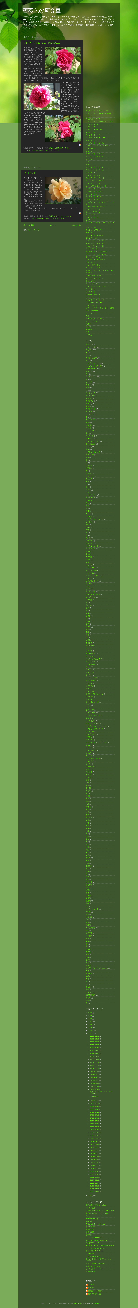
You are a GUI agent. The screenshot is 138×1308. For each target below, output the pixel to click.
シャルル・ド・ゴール (94, 197)
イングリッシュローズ (37, 150)
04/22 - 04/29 (94, 1147)
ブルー (88, 586)
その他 (88, 428)
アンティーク (90, 393)
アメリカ (89, 675)
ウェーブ (89, 683)
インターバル (90, 680)
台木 (87, 608)
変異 (87, 815)
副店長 (88, 796)
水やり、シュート (92, 909)
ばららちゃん (90, 664)
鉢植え (88, 976)
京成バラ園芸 (90, 1227)
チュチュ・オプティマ (94, 230)
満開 (87, 914)
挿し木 (88, 447)
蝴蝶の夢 (89, 1221)
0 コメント (69, 148)
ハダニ (88, 492)
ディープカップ (91, 713)
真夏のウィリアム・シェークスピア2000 (42, 43)
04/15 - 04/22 (94, 1150)
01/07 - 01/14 (94, 1192)
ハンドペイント (91, 495)
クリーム (89, 578)
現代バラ (89, 917)
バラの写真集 (90, 1208)
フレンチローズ (91, 750)
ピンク (88, 344)
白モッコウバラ (91, 321)
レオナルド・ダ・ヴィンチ (95, 300)
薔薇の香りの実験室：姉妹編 (96, 1205)
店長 (87, 839)
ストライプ (90, 699)
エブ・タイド (90, 148)
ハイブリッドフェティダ (94, 729)
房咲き (88, 527)
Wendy (88, 1216)
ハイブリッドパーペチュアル (96, 726)
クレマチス (90, 476)
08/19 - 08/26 (94, 1089)
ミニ (87, 361)
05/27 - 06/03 (94, 1133)
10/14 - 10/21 (94, 1065)
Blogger (96, 1303)
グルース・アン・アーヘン (95, 178)
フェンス (89, 745)
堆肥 (87, 809)
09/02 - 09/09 (94, 1083)
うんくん (89, 565)
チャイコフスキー (92, 227)
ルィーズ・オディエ (93, 297)
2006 (90, 1195)
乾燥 (87, 785)
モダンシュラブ (51, 150)
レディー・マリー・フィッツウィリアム (100, 308)
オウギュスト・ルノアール (95, 154)
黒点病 (88, 406)
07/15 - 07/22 (94, 1112)
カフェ (88, 162)
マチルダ (89, 273)
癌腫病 (88, 511)
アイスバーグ (90, 127)
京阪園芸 (89, 1235)
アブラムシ (90, 672)
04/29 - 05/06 (94, 1144)
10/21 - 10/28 (94, 1062)
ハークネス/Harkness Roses (95, 1248)
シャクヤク (90, 697)
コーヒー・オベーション (94, 189)
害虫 (87, 503)
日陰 (87, 863)
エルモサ (89, 151)
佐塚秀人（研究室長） (96, 1291)
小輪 (87, 831)
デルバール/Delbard (93, 1256)
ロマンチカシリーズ (93, 594)
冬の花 (88, 788)
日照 (87, 860)
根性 (87, 871)
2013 (90, 1016)
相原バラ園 (90, 1229)
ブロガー (89, 753)
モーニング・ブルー (93, 284)
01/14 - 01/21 (94, 1189)
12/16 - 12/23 (94, 1039)
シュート (89, 465)
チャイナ (89, 382)
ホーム (53, 225)
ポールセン (90, 766)
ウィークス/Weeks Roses (95, 1251)
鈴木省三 (89, 973)
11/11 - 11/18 (94, 1054)
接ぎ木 (88, 404)
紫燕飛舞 (89, 329)
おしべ (88, 648)
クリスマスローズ (92, 441)
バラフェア (90, 543)
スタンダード (90, 409)
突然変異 (89, 933)
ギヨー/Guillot (90, 1253)
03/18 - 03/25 (94, 1162)
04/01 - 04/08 (94, 1156)
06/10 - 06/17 (94, 1127)
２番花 (88, 640)
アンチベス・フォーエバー (95, 137)
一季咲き (89, 600)
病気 (87, 624)
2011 (90, 1021)
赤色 (87, 635)
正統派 (88, 895)
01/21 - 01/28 (94, 1186)
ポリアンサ (90, 455)
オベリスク (90, 686)
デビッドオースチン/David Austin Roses (100, 1245)
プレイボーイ (90, 262)
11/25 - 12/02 (94, 1048)
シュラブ (89, 479)
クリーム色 (90, 691)
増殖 (87, 812)
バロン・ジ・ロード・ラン (95, 246)
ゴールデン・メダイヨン (94, 191)
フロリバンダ (90, 347)
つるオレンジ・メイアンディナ (97, 111)
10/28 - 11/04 (94, 1059)
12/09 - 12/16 (94, 1042)
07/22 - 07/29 (94, 1109)
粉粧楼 (88, 324)
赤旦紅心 (89, 335)
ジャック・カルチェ (93, 199)
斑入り (88, 858)
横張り (88, 890)
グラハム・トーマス (93, 175)
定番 (87, 826)
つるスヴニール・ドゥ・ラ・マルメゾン (100, 113)
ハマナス (89, 584)
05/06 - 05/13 (94, 1141)
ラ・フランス (90, 289)
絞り (87, 938)
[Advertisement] (52, 159)
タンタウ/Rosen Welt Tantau (95, 1263)
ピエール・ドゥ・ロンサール (96, 251)
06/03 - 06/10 (94, 1130)
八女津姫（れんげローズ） (95, 319)
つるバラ (89, 350)
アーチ (88, 490)
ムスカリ (89, 774)
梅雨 (87, 879)
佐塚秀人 (91, 1288)
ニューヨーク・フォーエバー (96, 241)
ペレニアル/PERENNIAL (94, 1237)
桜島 (87, 877)
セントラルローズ (92, 702)
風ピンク (89, 987)
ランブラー (90, 522)
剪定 (87, 433)
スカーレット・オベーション (96, 207)
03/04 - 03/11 (94, 1168)
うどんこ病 (90, 395)
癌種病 (88, 925)
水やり (88, 621)
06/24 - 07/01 (94, 1121)
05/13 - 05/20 (94, 1139)
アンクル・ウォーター (94, 135)
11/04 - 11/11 (94, 1057)
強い (87, 844)
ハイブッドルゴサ (92, 723)
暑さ (87, 506)
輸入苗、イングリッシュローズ (97, 968)
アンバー (89, 398)
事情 (87, 422)
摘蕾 (87, 855)
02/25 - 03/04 (94, 1171)
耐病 (87, 941)
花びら (88, 949)
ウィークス (90, 573)
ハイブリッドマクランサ (94, 519)
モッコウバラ (90, 549)
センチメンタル (91, 215)
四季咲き (89, 557)
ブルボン (89, 425)
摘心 (87, 852)
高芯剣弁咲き (90, 995)
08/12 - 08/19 (94, 1100)
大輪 (87, 823)
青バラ (88, 538)
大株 (87, 613)
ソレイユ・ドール (92, 217)
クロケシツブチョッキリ (94, 694)
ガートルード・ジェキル (94, 167)
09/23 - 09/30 (94, 1074)
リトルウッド (90, 292)
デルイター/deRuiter (93, 1266)
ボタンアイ (90, 761)
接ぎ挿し (89, 473)
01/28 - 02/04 (94, 1183)
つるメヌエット (91, 662)
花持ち (88, 952)
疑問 (87, 922)
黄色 (87, 1000)
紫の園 (88, 327)
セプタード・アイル (93, 212)
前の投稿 (76, 225)
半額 (87, 799)
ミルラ (88, 769)
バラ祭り (89, 737)
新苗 (87, 530)
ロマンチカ (90, 401)
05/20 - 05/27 (94, 1136)
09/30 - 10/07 (94, 1071)
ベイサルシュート (92, 546)
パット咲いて (30, 173)
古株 (87, 804)
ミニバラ (89, 411)
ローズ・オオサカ (92, 311)
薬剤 (87, 963)
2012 (90, 1018)
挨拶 (87, 847)
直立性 (88, 627)
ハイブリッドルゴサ (93, 452)
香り (87, 449)
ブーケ (88, 589)
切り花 (88, 551)
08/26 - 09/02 (94, 1086)
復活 (87, 457)
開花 (87, 979)
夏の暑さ (89, 817)
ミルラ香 (89, 772)
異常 (87, 920)
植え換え (89, 882)
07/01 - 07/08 (94, 1118)
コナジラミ (90, 541)
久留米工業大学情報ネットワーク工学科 (100, 1210)
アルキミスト (90, 132)
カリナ (88, 164)
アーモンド (90, 438)
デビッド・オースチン (94, 715)
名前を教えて (90, 498)
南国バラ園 (90, 1232)
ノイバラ (89, 516)
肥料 (87, 629)
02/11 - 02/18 (94, 1177)
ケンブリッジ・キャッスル (95, 180)
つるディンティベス (93, 119)
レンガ (88, 777)
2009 (90, 1027)
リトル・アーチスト (93, 294)
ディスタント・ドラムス (94, 235)
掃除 (87, 850)
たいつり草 (90, 656)
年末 (87, 836)
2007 (90, 1033)
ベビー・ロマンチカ (93, 265)
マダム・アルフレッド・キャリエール (99, 270)
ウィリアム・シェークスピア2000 (98, 146)
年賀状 (88, 559)
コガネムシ (90, 430)
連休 (87, 971)
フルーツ (89, 748)
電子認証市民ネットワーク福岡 (97, 1213)
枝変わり (89, 468)
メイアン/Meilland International (96, 1240)
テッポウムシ (90, 444)
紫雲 (87, 332)
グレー (88, 514)
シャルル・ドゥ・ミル (94, 194)
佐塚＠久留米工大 (94, 1294)
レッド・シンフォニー (94, 302)
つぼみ (88, 385)
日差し (88, 616)
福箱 (87, 930)
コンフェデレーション (94, 183)
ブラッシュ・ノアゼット (94, 257)
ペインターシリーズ (93, 758)
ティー (88, 707)
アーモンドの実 (91, 570)
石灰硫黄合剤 (90, 928)
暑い (87, 869)
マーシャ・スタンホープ (94, 278)
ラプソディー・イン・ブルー (96, 286)
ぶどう (88, 667)
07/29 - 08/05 (94, 1106)
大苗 (87, 820)
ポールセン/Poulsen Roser (95, 1269)
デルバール (90, 718)
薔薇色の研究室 (42, 10)
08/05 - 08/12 (94, 1103)
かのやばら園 (90, 654)
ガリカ (88, 688)
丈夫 (87, 780)
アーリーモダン (91, 377)
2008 (90, 1030)
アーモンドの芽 (91, 678)
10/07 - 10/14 (94, 1068)
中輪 (87, 783)
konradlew (77, 1303)
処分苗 (88, 791)
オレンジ (49, 218)
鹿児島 (88, 998)
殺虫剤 (88, 901)
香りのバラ (90, 992)
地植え (88, 807)
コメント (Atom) (33, 230)
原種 (87, 481)
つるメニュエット (92, 124)
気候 (87, 903)
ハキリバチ (90, 731)
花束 (87, 955)
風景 (87, 990)
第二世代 (89, 936)
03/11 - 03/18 (94, 1165)
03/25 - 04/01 (94, 1159)
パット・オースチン (93, 249)
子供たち (89, 500)
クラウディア (90, 172)
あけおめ (89, 643)
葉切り (88, 960)
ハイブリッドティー (93, 363)
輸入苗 (88, 965)
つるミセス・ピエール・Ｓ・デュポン (99, 121)
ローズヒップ (90, 597)
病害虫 (88, 562)
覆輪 (87, 632)
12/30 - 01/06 (94, 1036)
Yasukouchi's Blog (92, 1219)
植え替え (89, 885)
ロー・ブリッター (92, 313)
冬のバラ (89, 605)
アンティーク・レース (94, 140)
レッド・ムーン (91, 305)
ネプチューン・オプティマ (95, 243)
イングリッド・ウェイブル (95, 143)
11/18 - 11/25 (94, 1051)
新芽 (87, 387)
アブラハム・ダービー (94, 129)
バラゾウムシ (90, 734)
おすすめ (89, 651)
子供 (87, 524)
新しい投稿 (28, 225)
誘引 (87, 487)
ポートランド (90, 420)
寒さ (87, 828)
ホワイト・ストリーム (94, 268)
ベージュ (89, 756)
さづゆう (91, 1284)
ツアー (88, 705)
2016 (90, 1013)
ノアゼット (90, 414)
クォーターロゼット (93, 576)
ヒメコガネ (90, 740)
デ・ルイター (90, 721)
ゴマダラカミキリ (92, 581)
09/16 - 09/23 (94, 1077)
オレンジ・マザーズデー (94, 156)
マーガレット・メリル (94, 275)
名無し (88, 554)
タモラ (88, 220)
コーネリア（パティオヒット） (97, 186)
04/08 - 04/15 (94, 1153)
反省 (87, 801)
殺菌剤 (88, 898)
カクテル (89, 159)
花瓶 (87, 957)
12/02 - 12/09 (94, 1045)
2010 (90, 1024)
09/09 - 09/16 (94, 1080)
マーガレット (90, 592)
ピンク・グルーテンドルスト (96, 254)
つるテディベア (91, 116)
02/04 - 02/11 (94, 1180)
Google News (90, 1271)
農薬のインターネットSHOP (96, 1224)
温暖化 (88, 912)
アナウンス (90, 436)
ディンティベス (91, 238)
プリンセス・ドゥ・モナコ (95, 259)
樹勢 (87, 893)
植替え (88, 887)
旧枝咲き (89, 866)
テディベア (90, 232)
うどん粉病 (90, 645)
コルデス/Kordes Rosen (94, 1243)
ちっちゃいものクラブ (94, 659)
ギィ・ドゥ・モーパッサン (95, 170)
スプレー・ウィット (93, 209)
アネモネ (89, 670)
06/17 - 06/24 (94, 1124)
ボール (88, 764)
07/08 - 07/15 (94, 1115)
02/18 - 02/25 (94, 1174)
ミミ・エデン (90, 281)
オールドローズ (91, 368)
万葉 (87, 316)
